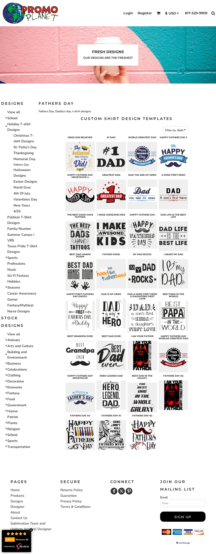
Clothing (13, 375)
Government (16, 405)
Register (145, 13)
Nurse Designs (18, 311)
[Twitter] (121, 491)
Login (128, 13)
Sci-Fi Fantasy (18, 275)
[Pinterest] (129, 491)
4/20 (17, 211)
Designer (17, 506)
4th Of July (22, 193)
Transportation (18, 447)
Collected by (16, 546)
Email (164, 497)
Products (17, 495)
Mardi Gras (22, 187)
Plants (12, 423)
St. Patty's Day (25, 147)
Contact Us (18, 518)
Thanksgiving (24, 153)
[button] (158, 13)
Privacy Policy (71, 501)
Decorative (15, 381)
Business (14, 363)
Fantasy (13, 393)
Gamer (12, 299)
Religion (13, 429)
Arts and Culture (20, 346)
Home (15, 490)
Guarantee (68, 495)
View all (13, 112)
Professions (16, 263)
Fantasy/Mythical (20, 305)
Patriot (12, 417)
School (12, 118)
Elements (14, 387)
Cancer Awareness (21, 293)
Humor (12, 411)
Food (11, 399)
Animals (13, 340)
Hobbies (13, 281)
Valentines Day (25, 199)
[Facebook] (114, 491)
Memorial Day (24, 159)
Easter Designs (25, 181)
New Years (22, 205)
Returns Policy (71, 490)
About (15, 512)
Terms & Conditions (75, 506)
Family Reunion (19, 228)
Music (11, 269)
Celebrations (17, 369)
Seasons (13, 287)
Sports (12, 258)
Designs (16, 501)
